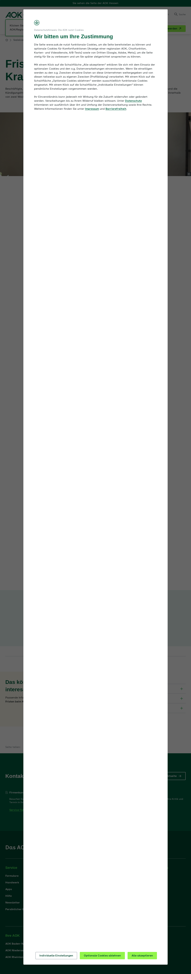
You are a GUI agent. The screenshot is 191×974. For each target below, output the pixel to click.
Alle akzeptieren (142, 955)
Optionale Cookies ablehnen (102, 955)
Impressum (92, 109)
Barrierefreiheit (116, 109)
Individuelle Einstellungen (56, 955)
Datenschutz (133, 101)
